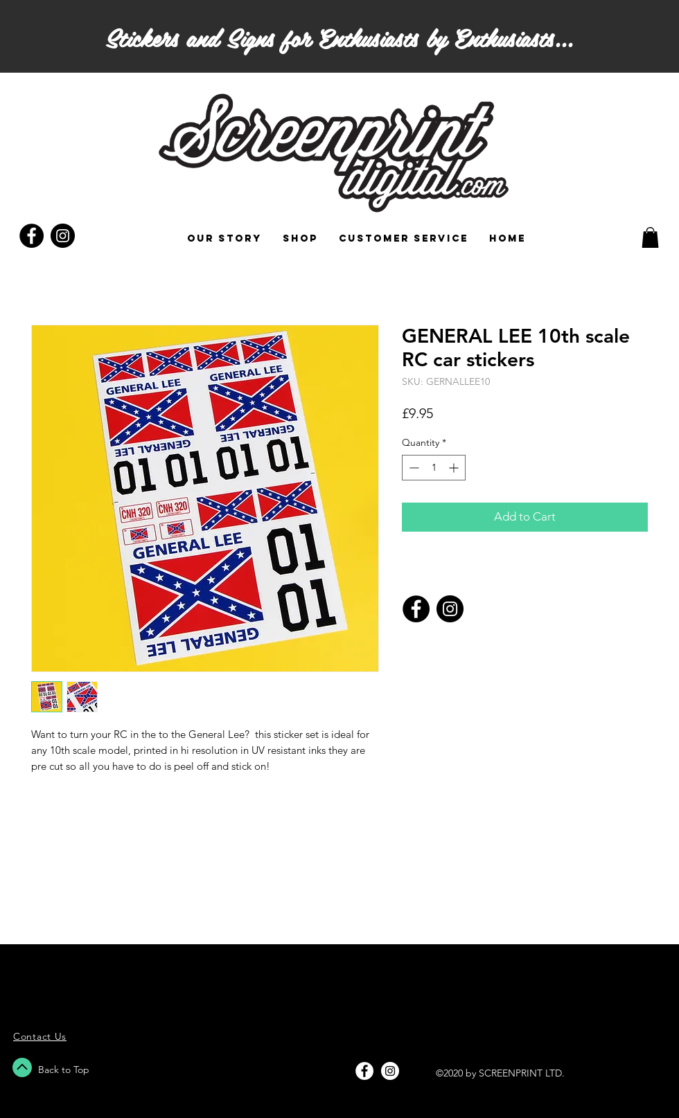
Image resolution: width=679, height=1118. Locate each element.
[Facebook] (416, 608)
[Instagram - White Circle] (390, 1071)
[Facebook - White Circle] (364, 1071)
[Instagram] (450, 608)
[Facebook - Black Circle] (31, 236)
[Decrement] (412, 468)
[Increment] (455, 468)
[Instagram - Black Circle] (63, 236)
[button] (650, 237)
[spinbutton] (433, 468)
